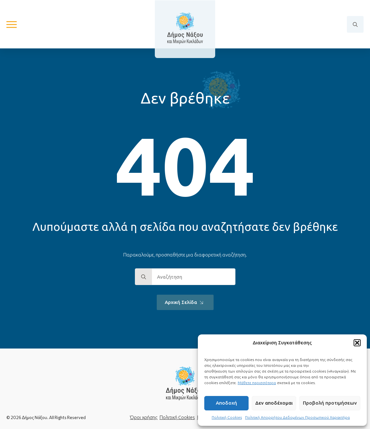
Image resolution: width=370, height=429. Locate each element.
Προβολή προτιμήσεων (330, 403)
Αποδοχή (226, 403)
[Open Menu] (11, 24)
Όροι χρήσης (143, 417)
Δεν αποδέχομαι (274, 403)
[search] (143, 277)
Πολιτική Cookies (227, 417)
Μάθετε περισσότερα (257, 383)
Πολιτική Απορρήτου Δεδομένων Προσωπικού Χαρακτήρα (297, 417)
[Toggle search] (355, 24)
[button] (357, 343)
